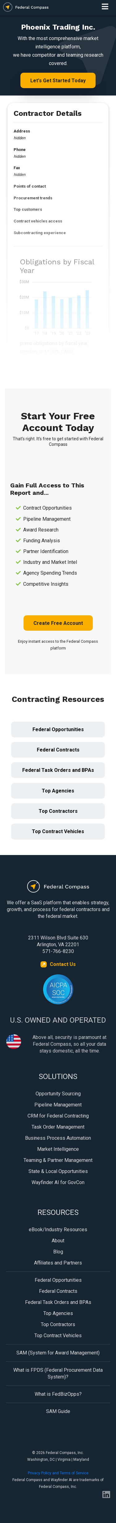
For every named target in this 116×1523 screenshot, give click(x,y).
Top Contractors (58, 811)
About (58, 1241)
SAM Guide (58, 1411)
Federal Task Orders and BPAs (58, 770)
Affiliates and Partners (58, 1263)
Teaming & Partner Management (58, 1160)
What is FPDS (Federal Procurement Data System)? (58, 1373)
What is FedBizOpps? (58, 1394)
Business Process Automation (58, 1138)
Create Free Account (58, 623)
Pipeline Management (58, 1105)
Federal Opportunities (58, 729)
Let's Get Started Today (58, 80)
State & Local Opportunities (58, 1171)
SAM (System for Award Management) (58, 1353)
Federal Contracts (58, 750)
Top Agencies (58, 791)
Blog (58, 1252)
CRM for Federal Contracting (58, 1116)
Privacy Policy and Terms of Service (58, 1473)
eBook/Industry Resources (58, 1229)
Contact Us (63, 964)
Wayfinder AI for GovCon (58, 1182)
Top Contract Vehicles (58, 831)
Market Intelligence (58, 1149)
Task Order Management (58, 1127)
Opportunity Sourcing (58, 1094)
